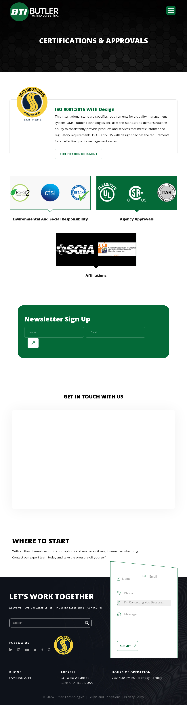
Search (86, 623)
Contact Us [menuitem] (95, 607)
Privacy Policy (134, 697)
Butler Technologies (69, 697)
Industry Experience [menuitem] (70, 607)
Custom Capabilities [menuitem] (39, 607)
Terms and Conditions (104, 697)
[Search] (45, 623)
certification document (78, 154)
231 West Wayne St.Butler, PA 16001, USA (77, 680)
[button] (170, 10)
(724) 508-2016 (20, 678)
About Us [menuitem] (15, 607)
